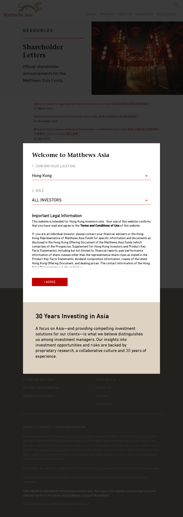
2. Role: (38, 191)
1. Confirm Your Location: (54, 166)
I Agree (49, 282)
